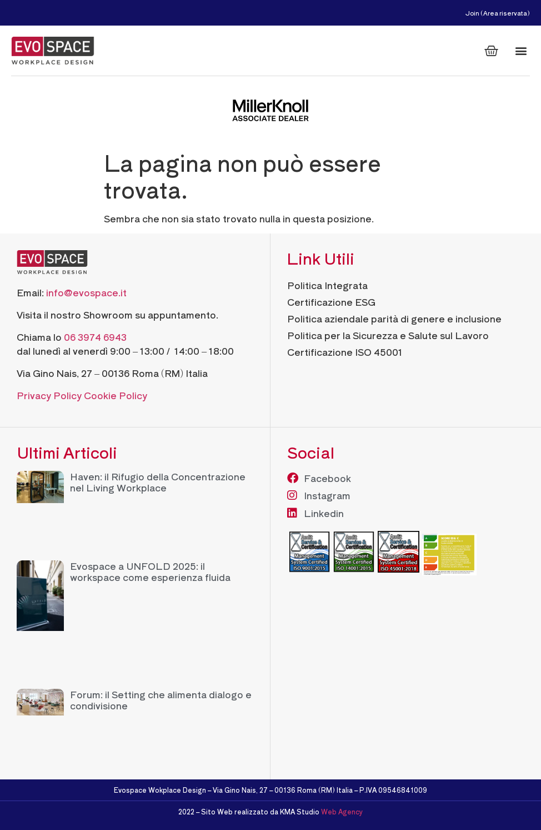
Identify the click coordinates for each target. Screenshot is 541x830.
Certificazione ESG (331, 302)
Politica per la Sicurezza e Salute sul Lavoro (388, 335)
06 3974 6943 (95, 337)
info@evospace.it (86, 292)
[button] (521, 51)
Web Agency (342, 811)
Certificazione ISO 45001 (345, 352)
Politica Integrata (327, 285)
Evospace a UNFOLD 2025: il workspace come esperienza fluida (150, 571)
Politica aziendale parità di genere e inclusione (394, 318)
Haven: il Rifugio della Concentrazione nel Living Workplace (158, 481)
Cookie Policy (115, 395)
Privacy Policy (49, 395)
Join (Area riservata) (497, 12)
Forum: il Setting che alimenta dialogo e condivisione (161, 699)
